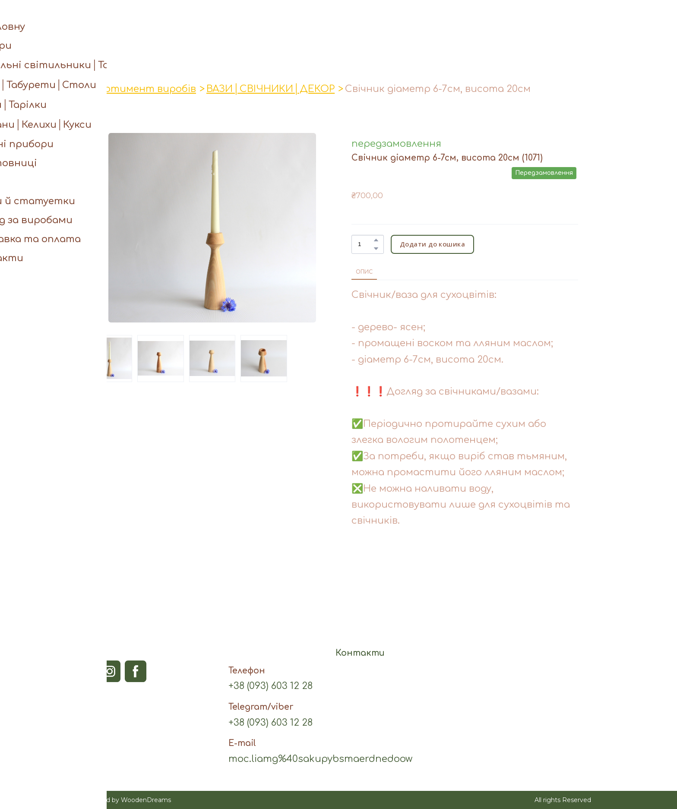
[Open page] (338, 20)
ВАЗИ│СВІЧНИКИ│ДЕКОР (270, 89)
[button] (567, 20)
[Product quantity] (365, 244)
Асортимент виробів (141, 89)
